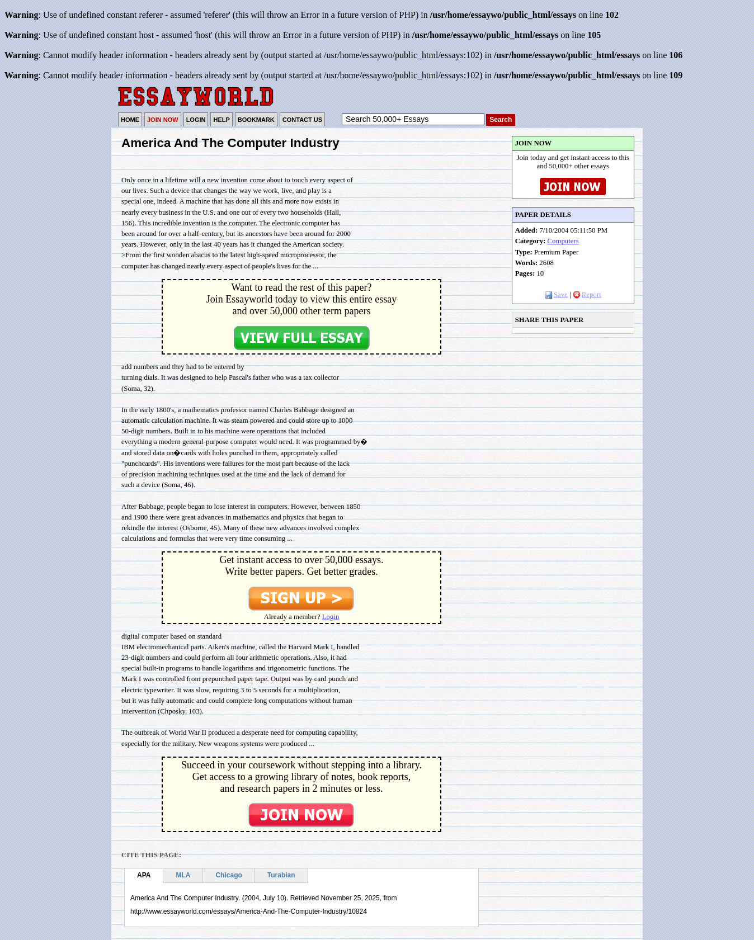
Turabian (281, 875)
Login (331, 617)
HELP (221, 119)
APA (143, 875)
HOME (130, 119)
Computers (563, 241)
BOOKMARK (256, 119)
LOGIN (196, 119)
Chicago (228, 875)
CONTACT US (302, 119)
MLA (183, 875)
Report (587, 295)
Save (556, 295)
